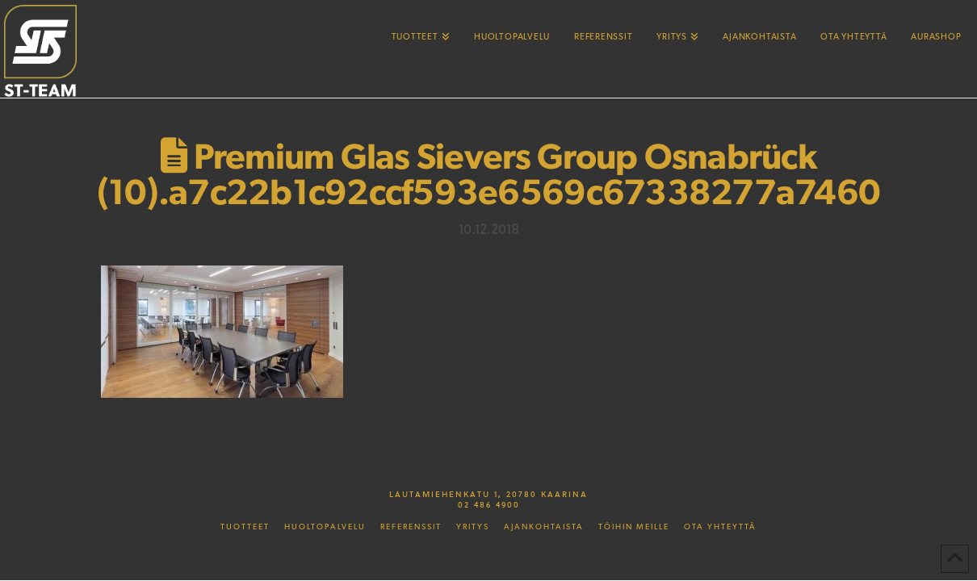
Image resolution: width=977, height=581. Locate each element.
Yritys (472, 527)
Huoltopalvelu (325, 527)
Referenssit (411, 527)
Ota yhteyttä (720, 527)
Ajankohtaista (544, 527)
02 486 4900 (489, 504)
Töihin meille (633, 527)
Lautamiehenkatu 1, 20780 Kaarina (488, 493)
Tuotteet (245, 527)
